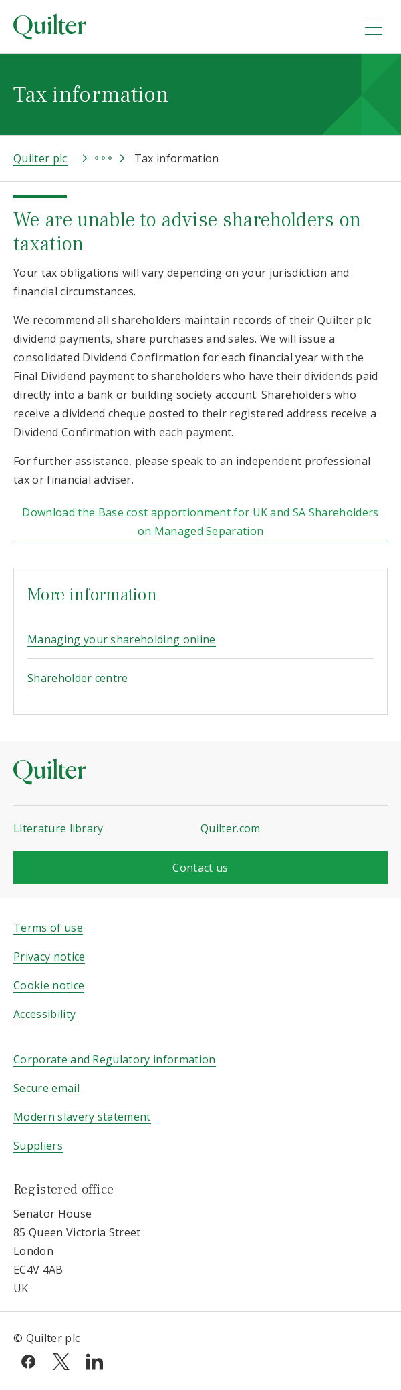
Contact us (200, 867)
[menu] (374, 27)
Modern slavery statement (82, 1116)
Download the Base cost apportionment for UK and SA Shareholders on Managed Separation (200, 521)
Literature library (58, 828)
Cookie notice (48, 985)
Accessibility (44, 1014)
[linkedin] (95, 1360)
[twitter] (61, 1360)
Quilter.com (230, 828)
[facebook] (28, 1360)
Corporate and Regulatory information (114, 1059)
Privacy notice (49, 956)
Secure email (46, 1088)
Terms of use (48, 927)
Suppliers (38, 1145)
